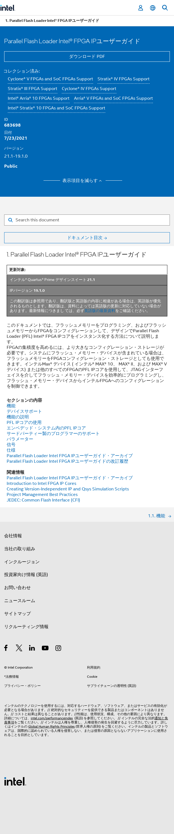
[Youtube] (45, 649)
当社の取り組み (19, 549)
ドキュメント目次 (85, 238)
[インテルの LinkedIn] (32, 649)
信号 (11, 444)
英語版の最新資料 (99, 310)
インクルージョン (22, 562)
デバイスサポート (24, 411)
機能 (11, 406)
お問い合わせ (17, 587)
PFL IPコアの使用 (24, 422)
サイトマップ (17, 613)
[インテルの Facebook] (6, 649)
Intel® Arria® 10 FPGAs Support (39, 98)
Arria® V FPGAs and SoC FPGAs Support (113, 98)
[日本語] (153, 8)
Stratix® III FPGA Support (32, 88)
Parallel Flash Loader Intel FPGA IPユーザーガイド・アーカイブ (70, 456)
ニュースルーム (19, 600)
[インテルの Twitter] (19, 649)
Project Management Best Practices (42, 494)
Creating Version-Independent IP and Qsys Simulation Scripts (68, 489)
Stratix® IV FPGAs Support (124, 79)
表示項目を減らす (83, 180)
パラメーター (20, 439)
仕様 (11, 450)
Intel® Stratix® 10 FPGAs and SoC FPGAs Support (56, 108)
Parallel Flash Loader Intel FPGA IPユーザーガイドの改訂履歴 (67, 461)
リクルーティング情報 (26, 627)
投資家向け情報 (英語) (26, 574)
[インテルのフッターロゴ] (15, 781)
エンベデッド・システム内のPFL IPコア (46, 428)
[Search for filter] (87, 220)
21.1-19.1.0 (16, 156)
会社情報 (13, 536)
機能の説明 (18, 417)
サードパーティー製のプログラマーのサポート (53, 433)
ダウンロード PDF (87, 56)
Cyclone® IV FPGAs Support (89, 88)
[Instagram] (58, 649)
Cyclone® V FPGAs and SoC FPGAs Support (50, 79)
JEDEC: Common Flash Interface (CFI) (43, 500)
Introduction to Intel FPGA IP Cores (41, 483)
